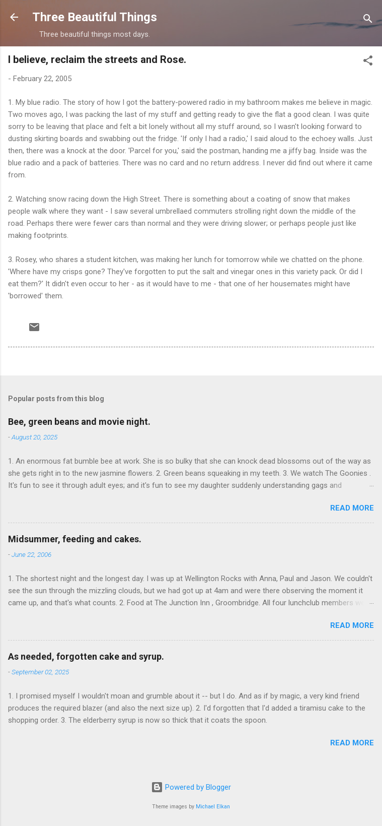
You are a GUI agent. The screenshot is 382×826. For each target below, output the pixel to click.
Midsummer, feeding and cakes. (74, 539)
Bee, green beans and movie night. (79, 421)
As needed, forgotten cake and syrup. (86, 656)
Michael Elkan (213, 806)
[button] (368, 62)
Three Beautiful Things (94, 17)
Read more (352, 508)
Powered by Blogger (191, 787)
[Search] (368, 20)
